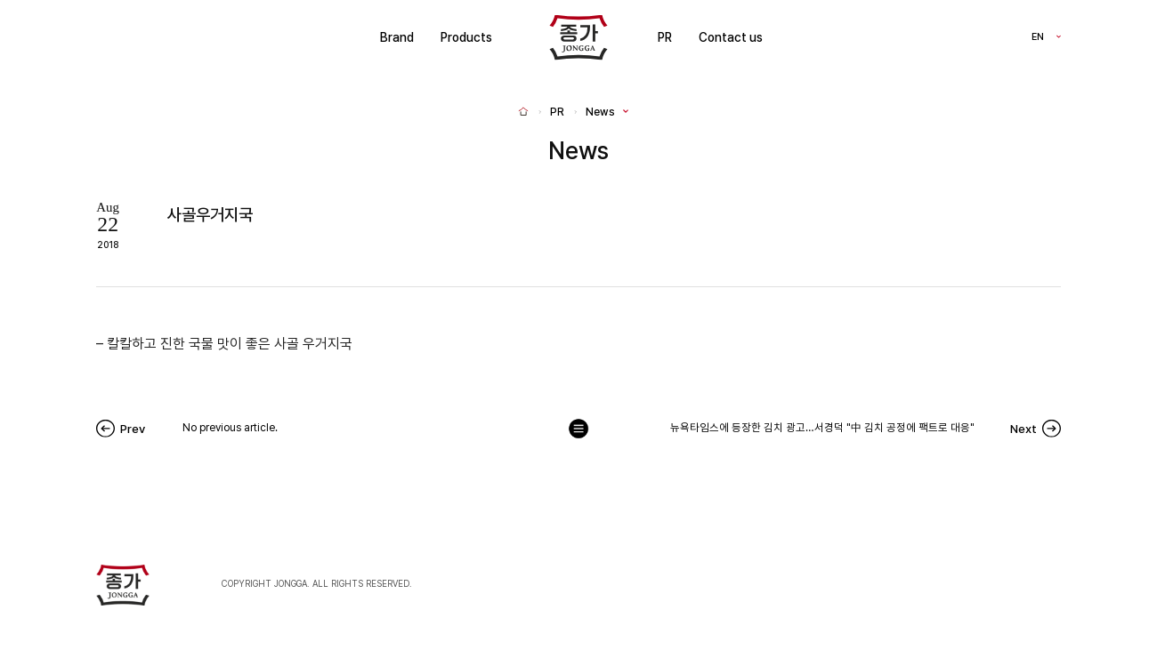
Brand (397, 37)
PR (665, 37)
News (600, 112)
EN (1038, 38)
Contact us (731, 37)
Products (466, 37)
